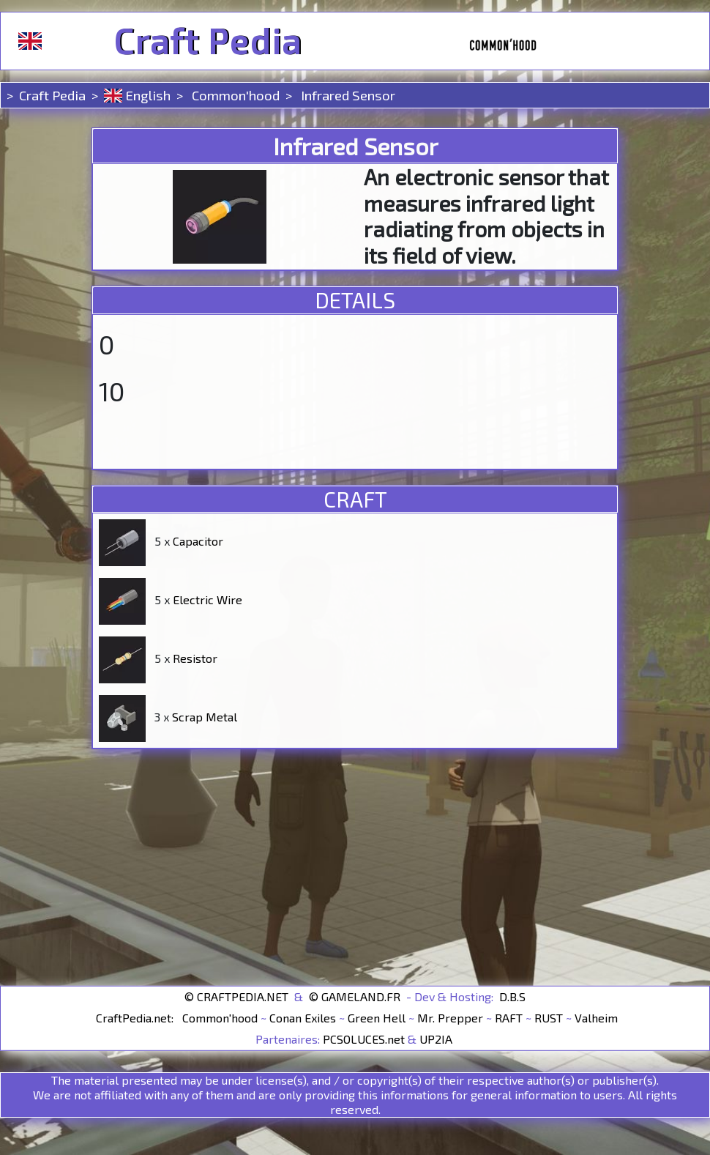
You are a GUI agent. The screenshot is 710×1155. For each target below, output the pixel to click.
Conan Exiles (302, 1018)
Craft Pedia (207, 41)
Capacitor (198, 541)
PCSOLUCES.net (364, 1039)
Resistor (195, 658)
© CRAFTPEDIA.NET (236, 996)
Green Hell (377, 1018)
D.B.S (512, 996)
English (137, 94)
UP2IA (435, 1039)
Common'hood (234, 94)
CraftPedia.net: (136, 1018)
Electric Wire (207, 599)
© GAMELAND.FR (354, 996)
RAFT (509, 1018)
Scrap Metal (204, 717)
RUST (548, 1018)
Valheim (596, 1018)
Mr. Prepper (450, 1018)
